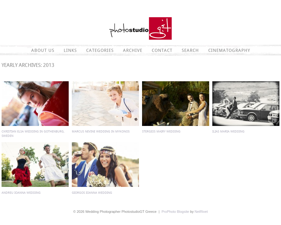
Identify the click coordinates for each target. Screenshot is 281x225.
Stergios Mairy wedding (161, 131)
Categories (100, 50)
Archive (132, 50)
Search (190, 50)
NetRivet (201, 211)
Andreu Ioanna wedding (21, 192)
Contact (162, 50)
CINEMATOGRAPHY (229, 50)
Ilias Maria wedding (228, 131)
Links (70, 50)
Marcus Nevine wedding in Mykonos (101, 131)
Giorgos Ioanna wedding (92, 192)
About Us (42, 50)
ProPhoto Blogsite (175, 211)
